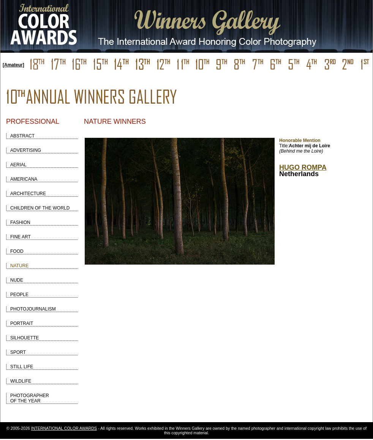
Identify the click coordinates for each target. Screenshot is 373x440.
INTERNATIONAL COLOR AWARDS (64, 428)
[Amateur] (13, 65)
